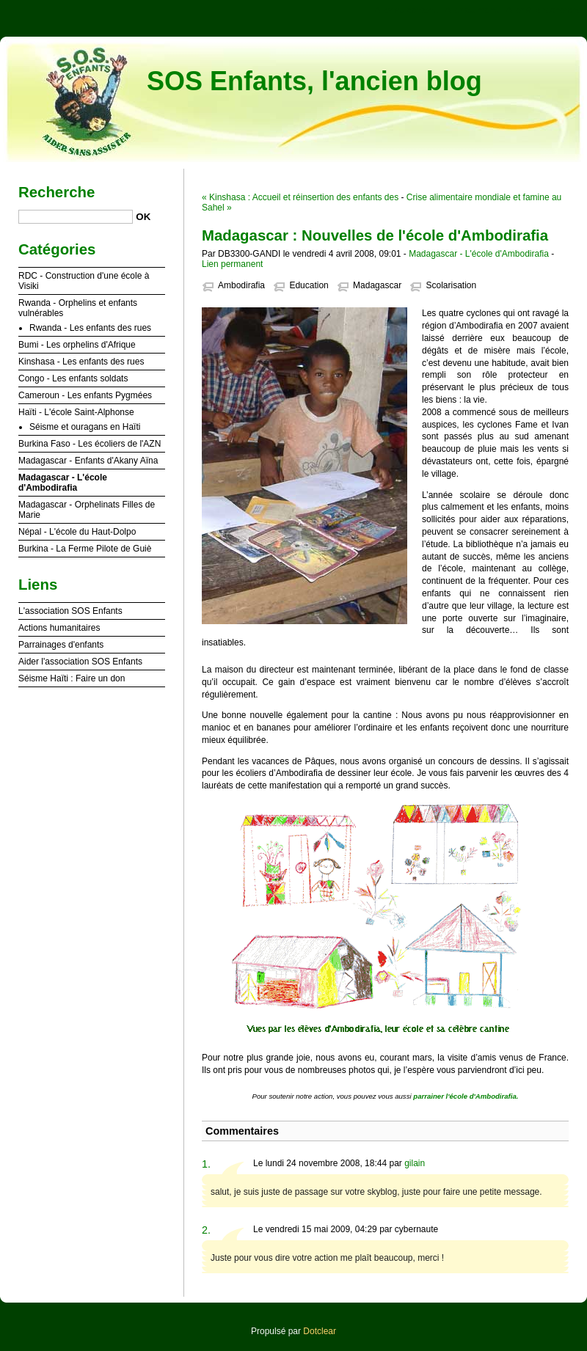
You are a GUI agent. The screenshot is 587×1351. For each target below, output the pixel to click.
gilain (414, 1163)
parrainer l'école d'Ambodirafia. (465, 1096)
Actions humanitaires (59, 628)
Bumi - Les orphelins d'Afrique (77, 345)
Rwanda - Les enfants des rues (90, 328)
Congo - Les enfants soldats (73, 378)
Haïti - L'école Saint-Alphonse (76, 412)
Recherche (56, 192)
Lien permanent (232, 264)
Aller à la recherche (544, 10)
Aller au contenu (407, 10)
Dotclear (319, 1331)
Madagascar (377, 285)
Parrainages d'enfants (60, 645)
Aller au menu (472, 10)
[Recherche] (75, 217)
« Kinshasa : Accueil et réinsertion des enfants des (300, 197)
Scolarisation (451, 285)
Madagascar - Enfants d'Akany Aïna (88, 460)
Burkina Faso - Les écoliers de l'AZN (89, 444)
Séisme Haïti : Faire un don (71, 678)
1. (206, 1164)
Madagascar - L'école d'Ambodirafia (479, 254)
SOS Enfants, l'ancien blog (314, 81)
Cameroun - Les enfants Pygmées (85, 395)
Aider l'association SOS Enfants (80, 661)
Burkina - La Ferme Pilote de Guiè (84, 548)
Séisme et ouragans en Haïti (84, 427)
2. (206, 1230)
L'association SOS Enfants (70, 611)
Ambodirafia (241, 285)
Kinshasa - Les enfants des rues (81, 361)
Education (308, 285)
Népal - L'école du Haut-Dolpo (77, 532)
